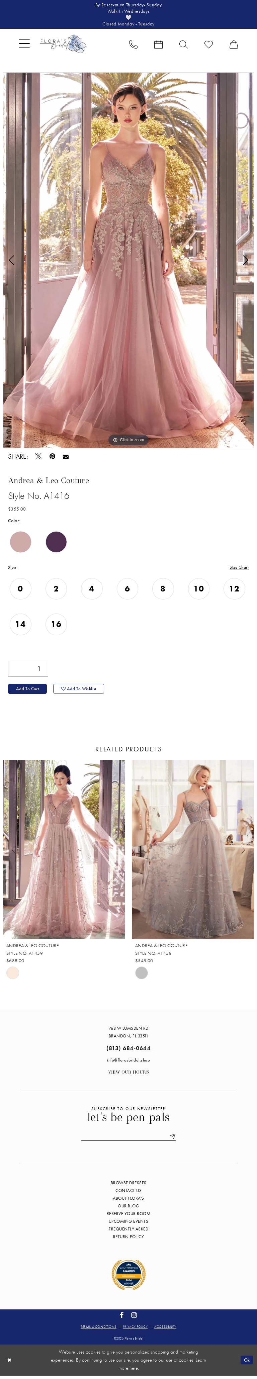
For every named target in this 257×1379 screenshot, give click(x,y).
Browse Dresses (129, 1186)
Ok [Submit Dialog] (246, 1363)
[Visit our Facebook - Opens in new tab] (121, 1318)
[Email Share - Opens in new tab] (66, 457)
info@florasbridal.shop (128, 1063)
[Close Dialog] (9, 1363)
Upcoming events (129, 1224)
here (134, 1371)
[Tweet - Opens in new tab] (38, 457)
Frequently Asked (128, 1232)
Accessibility (165, 1329)
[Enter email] (128, 1139)
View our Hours (128, 1075)
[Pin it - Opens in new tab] (52, 458)
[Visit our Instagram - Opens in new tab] (134, 1318)
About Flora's (128, 1201)
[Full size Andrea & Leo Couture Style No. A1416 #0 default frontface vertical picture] (128, 262)
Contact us (128, 1194)
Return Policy (128, 1240)
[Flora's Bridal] (63, 45)
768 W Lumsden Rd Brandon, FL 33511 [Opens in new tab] (129, 1035)
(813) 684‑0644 (128, 1051)
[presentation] (64, 852)
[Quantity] (28, 671)
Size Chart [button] (239, 569)
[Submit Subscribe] (174, 1139)
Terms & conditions (98, 1329)
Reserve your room (129, 1217)
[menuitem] (24, 45)
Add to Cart (28, 691)
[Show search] (183, 45)
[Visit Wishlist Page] (208, 45)
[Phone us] (133, 45)
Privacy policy (135, 1329)
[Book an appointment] (158, 45)
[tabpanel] (128, 262)
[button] (24, 45)
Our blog (128, 1209)
